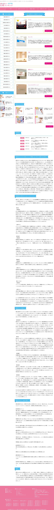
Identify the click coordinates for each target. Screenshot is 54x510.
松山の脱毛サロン (7, 73)
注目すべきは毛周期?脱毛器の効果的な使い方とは (41, 495)
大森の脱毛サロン (7, 81)
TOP (10, 8)
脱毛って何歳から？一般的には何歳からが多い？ (42, 493)
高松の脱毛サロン (7, 70)
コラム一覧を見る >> (49, 126)
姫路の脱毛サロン (7, 64)
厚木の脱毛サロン (7, 45)
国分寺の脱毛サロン (6, 84)
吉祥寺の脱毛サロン (45, 500)
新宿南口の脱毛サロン (7, 22)
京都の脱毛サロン (7, 28)
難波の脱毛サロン (7, 56)
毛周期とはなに (37, 496)
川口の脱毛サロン (7, 42)
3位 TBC (18, 492)
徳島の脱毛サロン (7, 75)
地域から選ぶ (32, 8)
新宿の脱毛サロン (7, 19)
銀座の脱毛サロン (7, 16)
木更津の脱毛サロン (6, 36)
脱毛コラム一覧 (43, 8)
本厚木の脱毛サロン (6, 39)
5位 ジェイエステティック (21, 494)
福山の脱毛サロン (7, 50)
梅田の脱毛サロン (7, 53)
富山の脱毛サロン (7, 47)
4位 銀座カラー (19, 493)
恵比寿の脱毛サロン (6, 87)
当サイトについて (21, 8)
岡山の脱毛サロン (7, 67)
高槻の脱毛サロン (7, 61)
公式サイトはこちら (48, 30)
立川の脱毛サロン (7, 25)
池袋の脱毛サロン (7, 78)
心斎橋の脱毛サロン (6, 59)
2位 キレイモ (18, 491)
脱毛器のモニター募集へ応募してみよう (41, 491)
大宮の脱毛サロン (7, 33)
